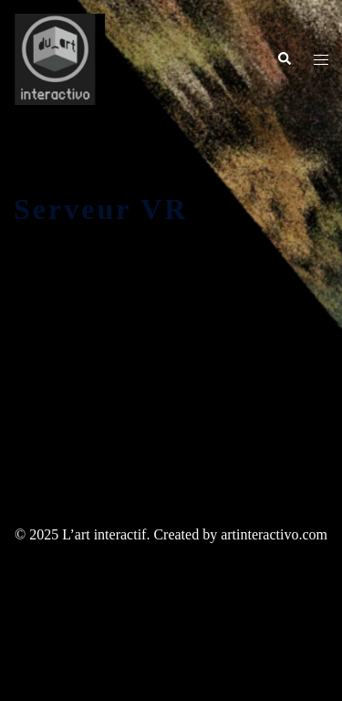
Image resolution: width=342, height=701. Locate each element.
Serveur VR (101, 209)
